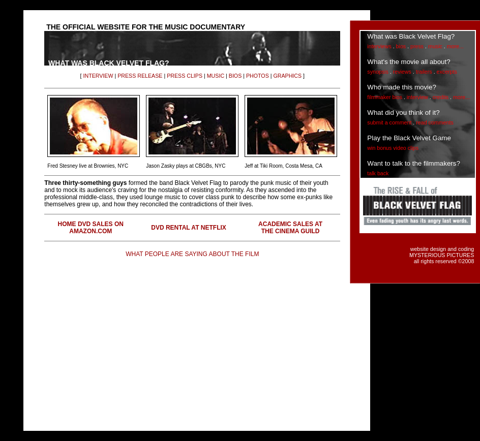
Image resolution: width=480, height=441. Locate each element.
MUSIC (215, 76)
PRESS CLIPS (184, 76)
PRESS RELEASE (139, 76)
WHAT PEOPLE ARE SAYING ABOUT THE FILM (192, 254)
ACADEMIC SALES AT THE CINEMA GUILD (290, 227)
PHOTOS (257, 76)
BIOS (235, 76)
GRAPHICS (287, 76)
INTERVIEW (98, 76)
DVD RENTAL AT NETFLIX (188, 227)
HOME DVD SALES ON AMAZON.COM (91, 227)
